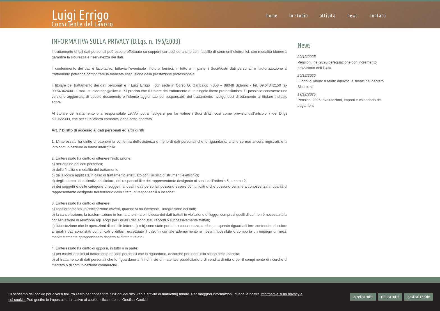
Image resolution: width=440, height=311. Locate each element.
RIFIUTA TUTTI (390, 296)
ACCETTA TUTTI (363, 296)
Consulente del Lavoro (82, 24)
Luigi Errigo (80, 14)
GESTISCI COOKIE (418, 296)
